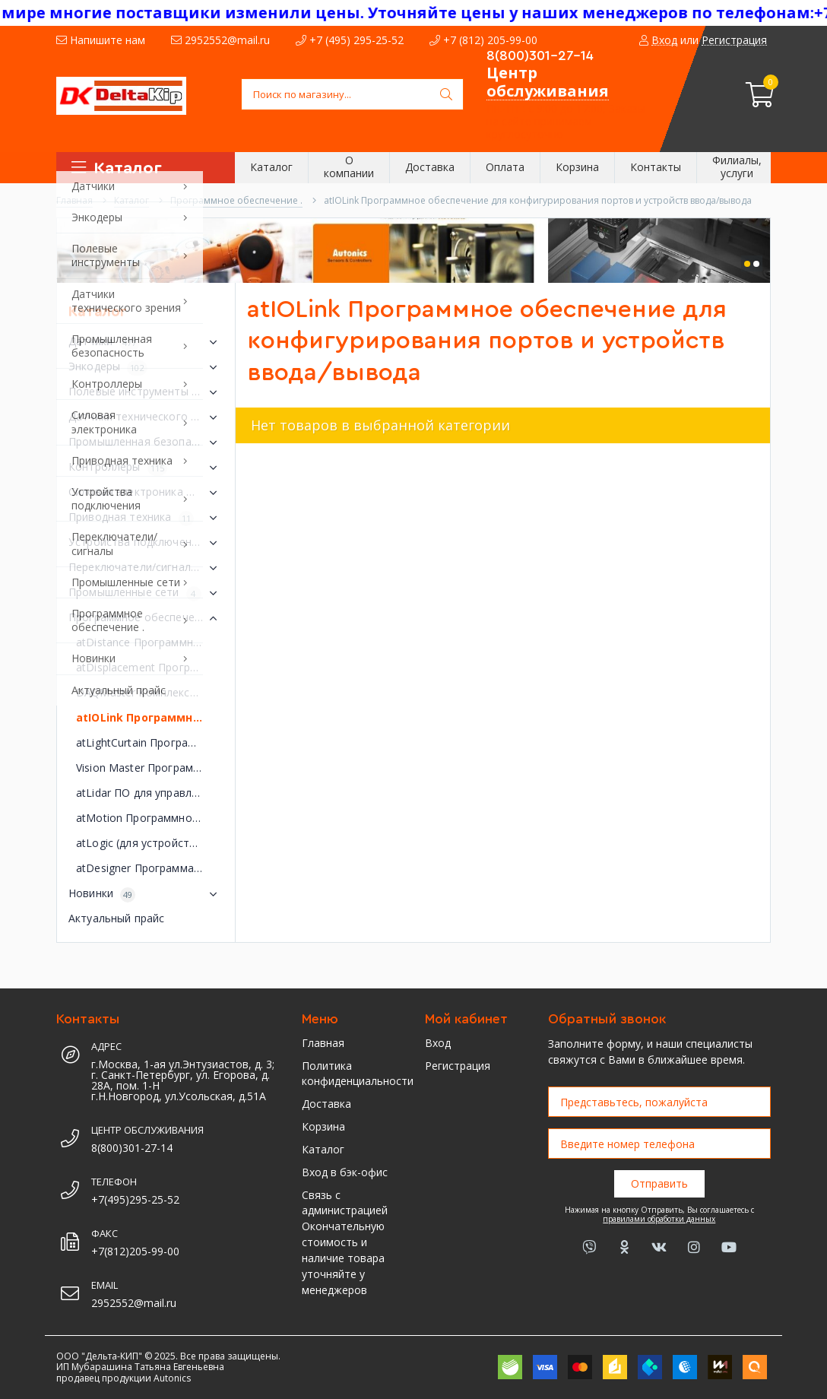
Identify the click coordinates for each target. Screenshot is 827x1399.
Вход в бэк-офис (345, 1172)
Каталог (323, 1149)
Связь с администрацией (345, 1202)
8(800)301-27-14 (540, 55)
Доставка (326, 1103)
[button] (747, 264)
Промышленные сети (145, 593)
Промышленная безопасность (145, 442)
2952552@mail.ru (220, 40)
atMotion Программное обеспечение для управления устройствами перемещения (149, 818)
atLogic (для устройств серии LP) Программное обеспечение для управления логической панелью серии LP (149, 843)
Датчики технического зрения (145, 417)
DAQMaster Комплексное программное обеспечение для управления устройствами (149, 692)
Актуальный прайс (116, 918)
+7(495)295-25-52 (135, 1199)
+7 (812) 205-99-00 (483, 40)
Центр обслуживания (547, 81)
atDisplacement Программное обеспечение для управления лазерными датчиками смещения (149, 667)
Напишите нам (100, 40)
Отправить (659, 1183)
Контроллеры (145, 467)
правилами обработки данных (659, 1218)
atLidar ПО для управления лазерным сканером (149, 792)
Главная (323, 1043)
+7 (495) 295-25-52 (350, 40)
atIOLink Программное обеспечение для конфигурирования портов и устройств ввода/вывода (149, 717)
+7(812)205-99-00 (135, 1251)
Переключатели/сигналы (145, 568)
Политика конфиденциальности (352, 1073)
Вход (438, 1043)
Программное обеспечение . (145, 618)
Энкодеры (145, 367)
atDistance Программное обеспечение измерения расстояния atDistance (149, 642)
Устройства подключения (145, 543)
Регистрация (457, 1065)
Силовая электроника (145, 493)
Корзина (323, 1126)
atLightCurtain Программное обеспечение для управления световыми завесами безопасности (149, 742)
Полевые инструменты (145, 392)
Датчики (145, 342)
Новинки (145, 894)
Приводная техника (145, 518)
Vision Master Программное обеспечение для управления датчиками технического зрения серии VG (149, 767)
